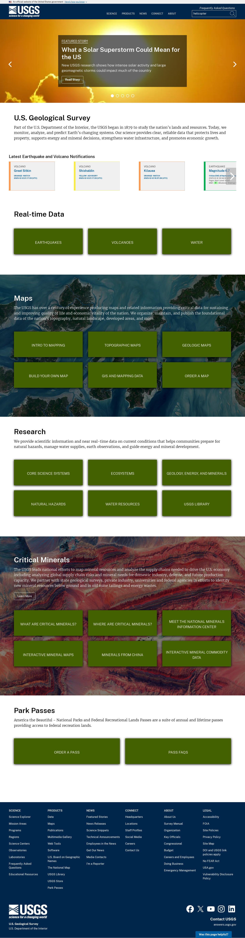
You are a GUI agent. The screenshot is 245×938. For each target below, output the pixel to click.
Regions (14, 837)
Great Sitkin (22, 170)
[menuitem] (111, 11)
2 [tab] (117, 95)
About (172, 13)
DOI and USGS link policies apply (215, 852)
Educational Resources (23, 874)
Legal (207, 810)
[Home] (24, 16)
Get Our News (95, 850)
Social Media (133, 837)
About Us (170, 817)
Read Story (72, 79)
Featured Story (75, 41)
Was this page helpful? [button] (213, 934)
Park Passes (55, 887)
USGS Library (56, 874)
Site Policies (210, 830)
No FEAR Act (211, 861)
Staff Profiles (133, 830)
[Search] (232, 13)
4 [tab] (127, 95)
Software (53, 850)
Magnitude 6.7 (219, 170)
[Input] (214, 13)
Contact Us (132, 850)
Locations (131, 823)
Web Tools (54, 843)
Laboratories (17, 857)
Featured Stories (97, 817)
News (143, 13)
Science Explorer (20, 817)
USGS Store (55, 881)
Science (112, 13)
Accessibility (211, 817)
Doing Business (173, 863)
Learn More (25, 596)
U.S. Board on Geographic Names (64, 859)
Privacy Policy (212, 837)
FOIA (206, 823)
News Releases (96, 823)
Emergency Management (180, 870)
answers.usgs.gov (225, 924)
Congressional (173, 843)
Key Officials (172, 837)
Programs (15, 830)
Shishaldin (86, 170)
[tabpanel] (122, 61)
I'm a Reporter (95, 863)
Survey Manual (173, 823)
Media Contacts (96, 857)
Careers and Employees (179, 857)
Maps (51, 823)
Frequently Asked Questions (217, 8)
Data (51, 817)
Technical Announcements (103, 837)
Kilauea (149, 170)
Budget (168, 850)
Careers (130, 843)
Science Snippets (97, 830)
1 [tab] (112, 95)
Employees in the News (101, 843)
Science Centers (19, 843)
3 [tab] (122, 95)
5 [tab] (132, 95)
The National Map (59, 867)
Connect (157, 13)
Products (128, 13)
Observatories (18, 850)
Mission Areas (17, 823)
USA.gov (208, 867)
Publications (55, 830)
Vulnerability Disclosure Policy (218, 876)
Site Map (208, 843)
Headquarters (134, 817)
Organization (172, 830)
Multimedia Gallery (60, 837)
